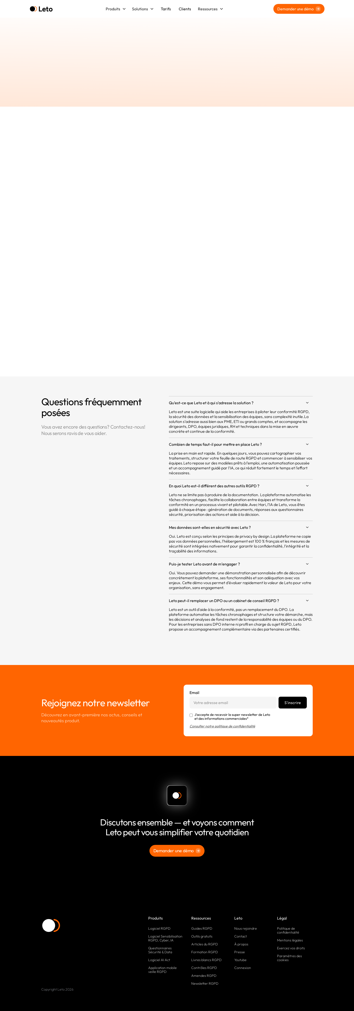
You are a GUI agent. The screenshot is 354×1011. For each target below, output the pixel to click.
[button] (116, 9)
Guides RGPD (201, 928)
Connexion (242, 968)
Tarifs (166, 8)
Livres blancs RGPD (206, 960)
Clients (185, 8)
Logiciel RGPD (159, 928)
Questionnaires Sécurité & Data (160, 950)
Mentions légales (290, 940)
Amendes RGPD (203, 975)
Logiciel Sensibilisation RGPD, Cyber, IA (165, 938)
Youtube (240, 960)
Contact (240, 936)
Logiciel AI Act (159, 960)
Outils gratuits (201, 936)
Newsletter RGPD (204, 983)
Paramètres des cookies (289, 958)
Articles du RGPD (204, 944)
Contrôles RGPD (204, 968)
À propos (241, 944)
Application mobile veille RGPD (162, 970)
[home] (41, 9)
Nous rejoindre (245, 928)
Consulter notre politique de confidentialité (222, 726)
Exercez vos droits (291, 948)
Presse (239, 952)
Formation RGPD (204, 952)
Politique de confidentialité (288, 930)
